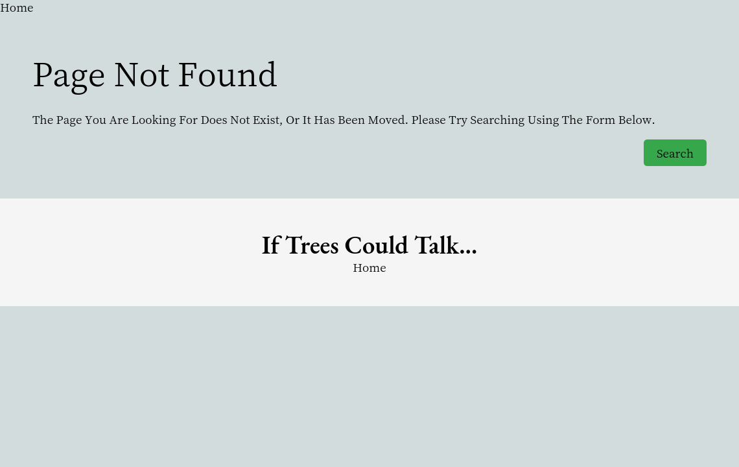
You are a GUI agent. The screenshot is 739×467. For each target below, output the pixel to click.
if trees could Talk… (370, 244)
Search (675, 152)
